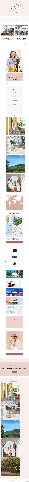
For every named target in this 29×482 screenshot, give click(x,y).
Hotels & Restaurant (14, 96)
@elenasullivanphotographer (14, 381)
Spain (14, 108)
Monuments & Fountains (14, 100)
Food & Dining (14, 93)
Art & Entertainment (14, 89)
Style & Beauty (14, 109)
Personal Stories (14, 104)
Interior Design (14, 97)
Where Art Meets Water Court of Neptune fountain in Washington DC (21, 39)
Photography (14, 105)
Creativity (14, 92)
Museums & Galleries (14, 101)
